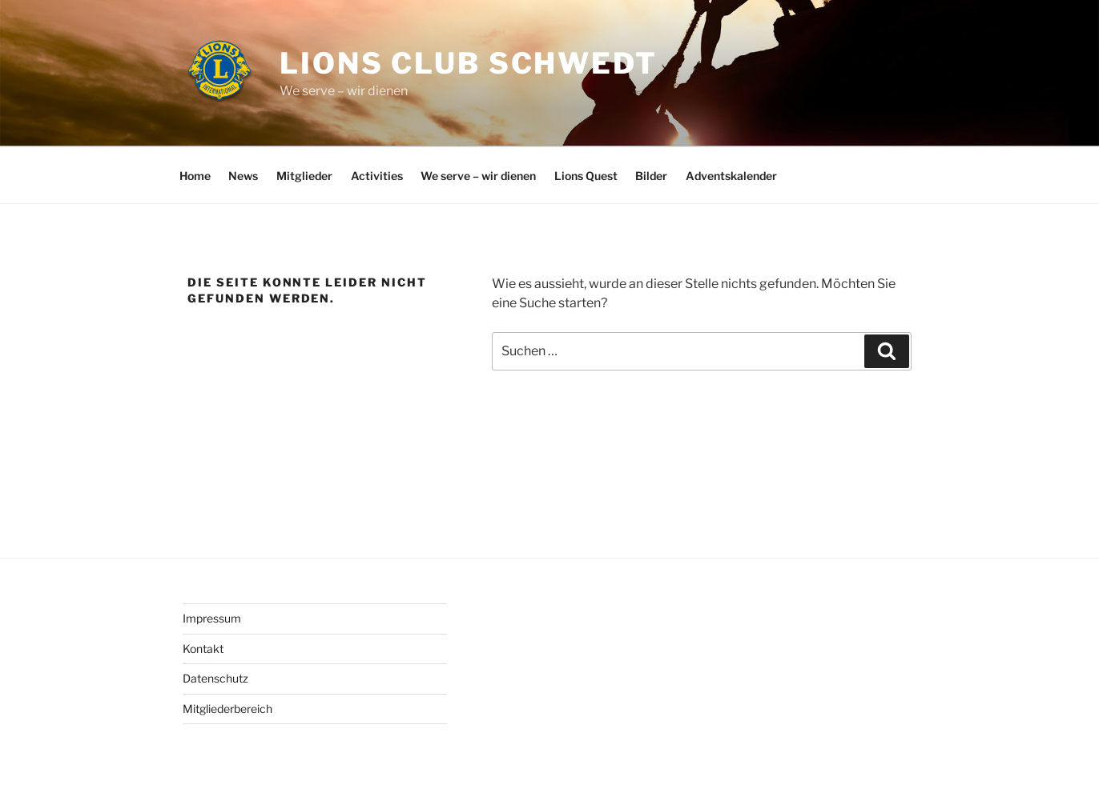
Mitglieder (304, 175)
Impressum (212, 618)
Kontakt (203, 648)
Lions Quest (586, 175)
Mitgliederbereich (227, 708)
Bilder (651, 175)
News (243, 175)
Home (195, 175)
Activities (377, 175)
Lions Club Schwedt (469, 63)
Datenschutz (215, 678)
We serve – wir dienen (478, 175)
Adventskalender (731, 175)
